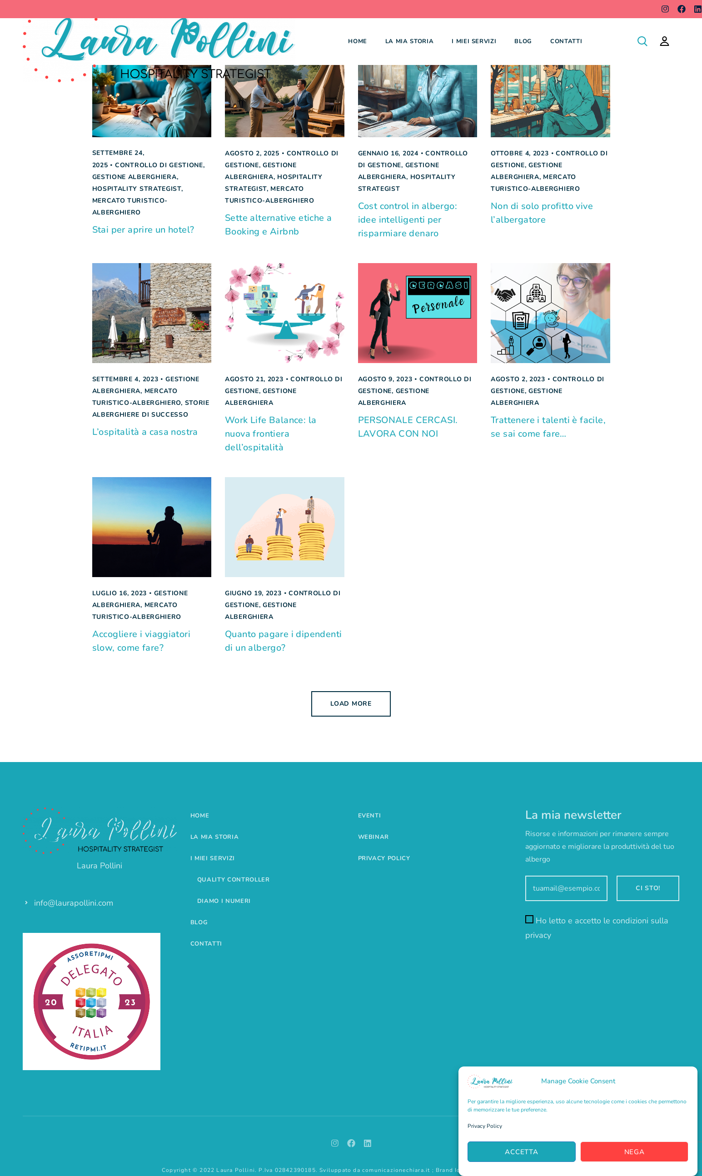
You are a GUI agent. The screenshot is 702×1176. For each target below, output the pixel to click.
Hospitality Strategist (136, 188)
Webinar (373, 837)
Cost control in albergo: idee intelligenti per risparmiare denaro (408, 219)
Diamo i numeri (224, 901)
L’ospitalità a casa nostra (145, 432)
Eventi (369, 816)
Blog (523, 41)
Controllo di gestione (159, 165)
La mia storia (409, 41)
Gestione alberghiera (134, 177)
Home (357, 41)
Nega (634, 1151)
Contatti (566, 41)
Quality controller (233, 880)
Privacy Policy (485, 1126)
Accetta (521, 1151)
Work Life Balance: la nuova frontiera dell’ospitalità (270, 433)
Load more (350, 703)
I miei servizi (474, 41)
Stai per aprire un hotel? (143, 230)
